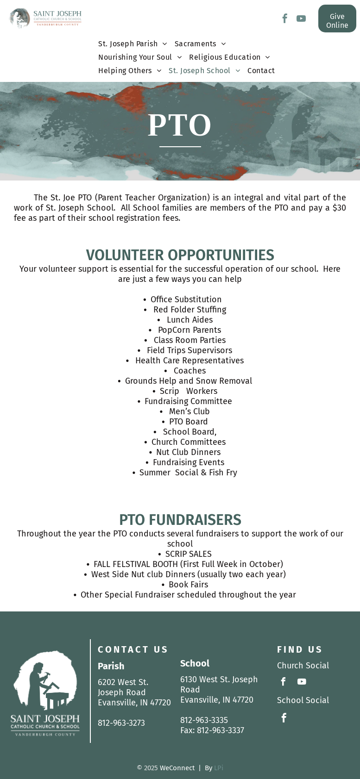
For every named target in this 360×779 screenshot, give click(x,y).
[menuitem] (133, 46)
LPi (218, 768)
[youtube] (301, 20)
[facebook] (285, 20)
